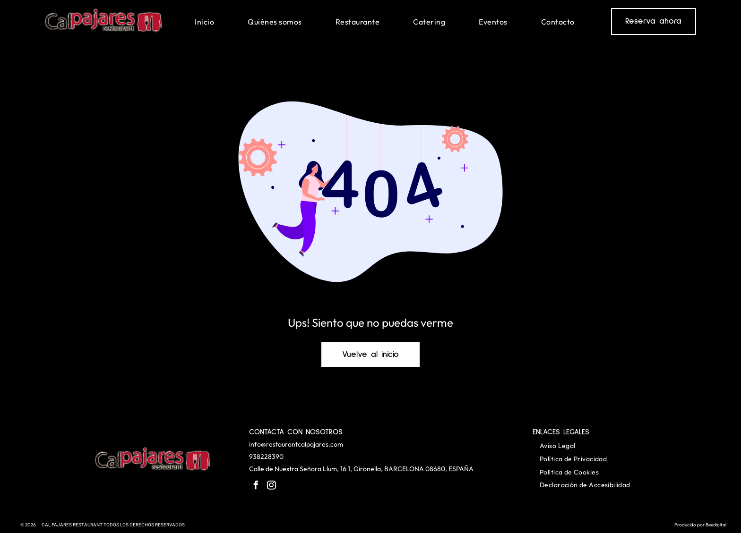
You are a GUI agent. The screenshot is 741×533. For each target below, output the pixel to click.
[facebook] (255, 486)
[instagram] (271, 486)
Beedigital (716, 525)
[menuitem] (204, 21)
